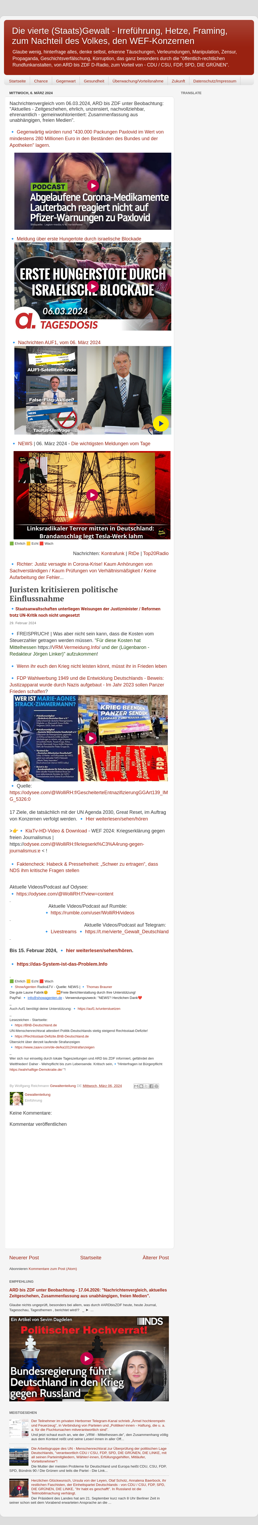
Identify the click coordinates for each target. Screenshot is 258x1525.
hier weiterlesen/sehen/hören (99, 950)
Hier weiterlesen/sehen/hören (117, 819)
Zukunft (178, 81)
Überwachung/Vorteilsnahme (138, 81)
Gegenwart (66, 81)
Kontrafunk (112, 553)
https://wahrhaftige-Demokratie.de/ (36, 1070)
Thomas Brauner (99, 987)
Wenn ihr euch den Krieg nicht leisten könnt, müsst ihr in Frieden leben (92, 666)
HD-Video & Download (63, 831)
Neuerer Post (24, 1257)
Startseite (17, 81)
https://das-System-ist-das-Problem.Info (62, 964)
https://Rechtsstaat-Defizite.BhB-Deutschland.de (52, 1036)
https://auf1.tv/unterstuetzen (99, 1009)
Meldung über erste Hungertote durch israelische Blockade (79, 238)
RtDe (133, 553)
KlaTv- (32, 831)
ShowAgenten (25, 987)
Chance (41, 81)
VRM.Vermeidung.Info (75, 647)
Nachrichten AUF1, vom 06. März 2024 (59, 342)
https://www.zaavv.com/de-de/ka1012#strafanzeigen (55, 1047)
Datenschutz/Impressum (214, 81)
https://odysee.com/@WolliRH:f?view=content (65, 894)
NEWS (25, 443)
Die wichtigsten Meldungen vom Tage (111, 443)
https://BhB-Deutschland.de (36, 1025)
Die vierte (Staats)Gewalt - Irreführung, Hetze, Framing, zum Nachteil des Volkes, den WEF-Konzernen (120, 36)
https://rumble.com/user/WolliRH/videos (92, 912)
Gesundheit (94, 81)
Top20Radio (156, 553)
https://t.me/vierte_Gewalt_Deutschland (127, 931)
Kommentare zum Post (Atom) (53, 1269)
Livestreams (64, 931)
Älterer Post (156, 1257)
